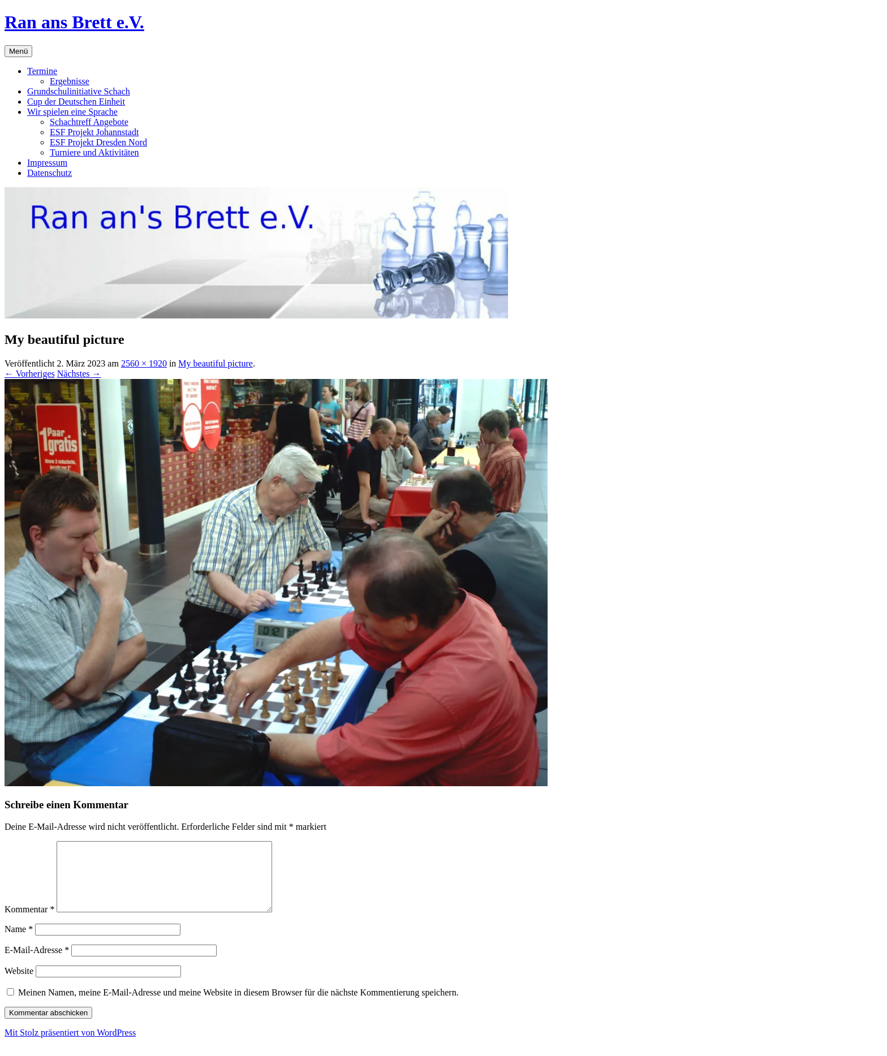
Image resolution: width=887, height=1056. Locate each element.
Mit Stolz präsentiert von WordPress (70, 1046)
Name (19, 942)
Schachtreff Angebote (89, 122)
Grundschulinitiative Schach (78, 91)
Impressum (47, 162)
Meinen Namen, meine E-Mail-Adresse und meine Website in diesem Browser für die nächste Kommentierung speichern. (238, 1006)
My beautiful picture (215, 363)
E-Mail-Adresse (37, 963)
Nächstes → (79, 373)
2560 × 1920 (144, 363)
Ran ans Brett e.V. (74, 22)
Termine (42, 71)
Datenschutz (49, 173)
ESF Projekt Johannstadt (94, 132)
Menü (18, 51)
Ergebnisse (69, 81)
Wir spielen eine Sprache (72, 112)
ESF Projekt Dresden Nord (98, 142)
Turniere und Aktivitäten (94, 152)
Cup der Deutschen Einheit (76, 101)
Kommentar (29, 923)
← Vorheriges (30, 373)
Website (19, 984)
